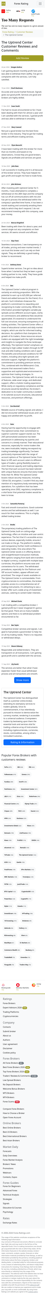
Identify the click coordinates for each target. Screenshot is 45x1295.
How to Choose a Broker (14, 1113)
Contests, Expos (10, 1177)
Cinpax (8, 811)
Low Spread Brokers (12, 1080)
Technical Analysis (11, 1194)
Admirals (8, 928)
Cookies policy (9, 1052)
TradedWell (9, 957)
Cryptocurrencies (10, 1016)
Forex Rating (21, 3)
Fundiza (8, 782)
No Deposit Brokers (11, 1084)
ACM (7, 862)
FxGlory (23, 928)
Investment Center (29, 789)
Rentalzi (24, 848)
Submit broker (9, 1031)
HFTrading (27, 913)
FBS (32, 767)
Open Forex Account (12, 1117)
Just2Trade (22, 884)
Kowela (22, 906)
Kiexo (8, 840)
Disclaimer (7, 1048)
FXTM (8, 884)
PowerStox (9, 899)
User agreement (10, 1044)
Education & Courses (12, 1207)
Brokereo (27, 921)
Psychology (8, 1212)
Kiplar (8, 906)
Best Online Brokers (12, 1127)
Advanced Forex (10, 1190)
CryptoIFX (26, 899)
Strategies (7, 1199)
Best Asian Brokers (11, 1140)
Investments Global (12, 826)
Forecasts (7, 1151)
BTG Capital (10, 891)
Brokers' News (9, 1164)
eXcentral (9, 848)
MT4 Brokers (8, 1097)
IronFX (23, 782)
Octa (20, 796)
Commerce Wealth (12, 950)
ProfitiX (21, 840)
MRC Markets (10, 877)
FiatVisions (9, 789)
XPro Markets (27, 870)
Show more (22, 680)
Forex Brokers (9, 1003)
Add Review (22, 58)
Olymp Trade (31, 804)
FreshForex (9, 870)
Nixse (30, 826)
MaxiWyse (9, 943)
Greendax (25, 957)
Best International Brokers (15, 1136)
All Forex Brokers (13, 1063)
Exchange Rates (10, 1222)
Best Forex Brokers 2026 (16, 1067)
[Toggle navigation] (40, 3)
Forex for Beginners (12, 1186)
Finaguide (9, 965)
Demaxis (9, 833)
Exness (26, 774)
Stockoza (21, 818)
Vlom (24, 935)
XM (20, 767)
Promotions (8, 1168)
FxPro (8, 767)
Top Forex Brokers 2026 (16, 1071)
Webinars (7, 1172)
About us (7, 1035)
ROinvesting (9, 935)
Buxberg (30, 950)
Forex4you (28, 877)
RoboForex (34, 796)
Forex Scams (11, 1101)
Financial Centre (11, 804)
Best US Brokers (10, 1132)
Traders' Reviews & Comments (20, 1076)
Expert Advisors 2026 (15, 1007)
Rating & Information (22, 742)
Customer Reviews (24, 32)
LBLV (7, 796)
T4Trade (8, 855)
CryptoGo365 (27, 891)
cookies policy (33, 1292)
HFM (7, 818)
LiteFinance (25, 833)
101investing (10, 921)
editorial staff (34, 1285)
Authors (6, 1040)
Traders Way (25, 965)
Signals (6, 1203)
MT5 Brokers (8, 1093)
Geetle (21, 862)
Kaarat (35, 811)
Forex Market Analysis (13, 1160)
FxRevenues (10, 774)
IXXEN (35, 840)
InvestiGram (10, 913)
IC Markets (25, 943)
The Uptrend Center (17, 692)
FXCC (21, 811)
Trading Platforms (11, 1012)
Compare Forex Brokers (13, 1109)
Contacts (7, 1027)
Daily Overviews (10, 1155)
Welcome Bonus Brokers (14, 1088)
